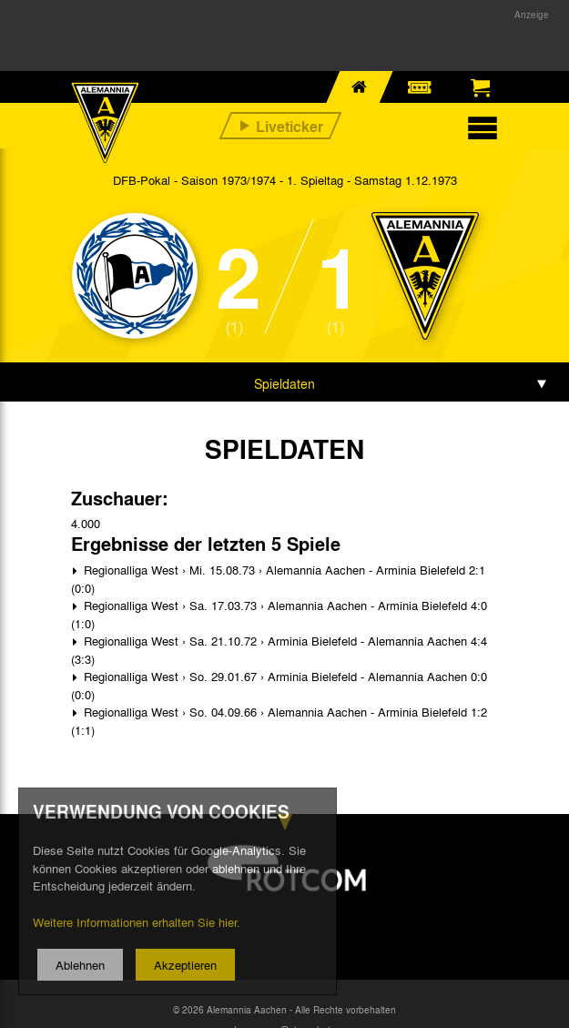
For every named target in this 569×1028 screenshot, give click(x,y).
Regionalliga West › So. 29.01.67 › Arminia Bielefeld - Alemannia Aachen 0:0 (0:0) (279, 685)
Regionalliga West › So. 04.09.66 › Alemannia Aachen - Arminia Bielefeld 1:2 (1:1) (279, 720)
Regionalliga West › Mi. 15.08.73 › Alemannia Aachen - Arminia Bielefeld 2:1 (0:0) (278, 578)
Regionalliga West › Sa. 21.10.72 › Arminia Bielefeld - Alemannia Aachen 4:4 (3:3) (279, 649)
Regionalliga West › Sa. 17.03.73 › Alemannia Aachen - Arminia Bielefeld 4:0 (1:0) (279, 614)
